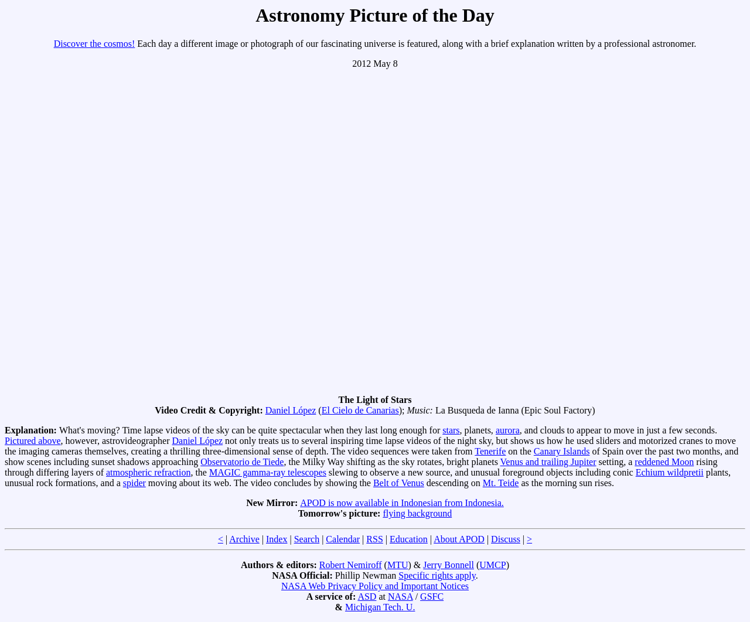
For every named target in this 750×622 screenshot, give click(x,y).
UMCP (492, 565)
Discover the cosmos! (94, 44)
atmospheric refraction (148, 472)
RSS (374, 539)
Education (409, 539)
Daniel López (290, 410)
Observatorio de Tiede (242, 462)
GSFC (432, 597)
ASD (366, 597)
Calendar (343, 539)
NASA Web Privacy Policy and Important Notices (375, 586)
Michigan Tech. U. (380, 607)
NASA (400, 597)
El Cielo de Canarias (360, 410)
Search (307, 539)
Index (276, 539)
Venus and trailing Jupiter (548, 462)
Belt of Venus (398, 483)
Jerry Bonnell (448, 565)
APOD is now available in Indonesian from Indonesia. (401, 503)
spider (134, 483)
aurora (508, 430)
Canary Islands (562, 451)
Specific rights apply (436, 575)
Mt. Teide (501, 483)
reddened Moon (664, 462)
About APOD (459, 539)
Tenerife (490, 451)
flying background (417, 513)
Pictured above (33, 441)
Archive (244, 539)
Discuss (505, 539)
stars (450, 430)
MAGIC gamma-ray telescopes (267, 472)
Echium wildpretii (670, 472)
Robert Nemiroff (350, 565)
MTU (397, 565)
